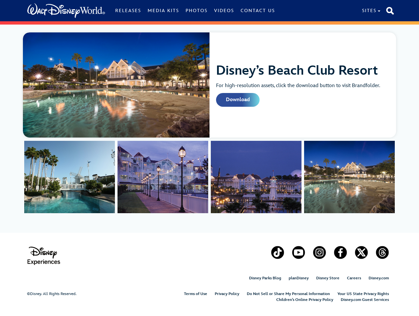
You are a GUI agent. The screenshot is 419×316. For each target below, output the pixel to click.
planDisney (299, 278)
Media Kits (163, 10)
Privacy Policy (227, 293)
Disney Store (327, 278)
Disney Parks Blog (265, 278)
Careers (354, 278)
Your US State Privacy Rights (363, 293)
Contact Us (258, 10)
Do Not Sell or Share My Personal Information (288, 293)
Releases (128, 10)
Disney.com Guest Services (365, 299)
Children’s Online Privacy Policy (304, 299)
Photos (197, 10)
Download (238, 100)
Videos (224, 10)
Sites (369, 10)
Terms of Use (195, 293)
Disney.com (379, 278)
